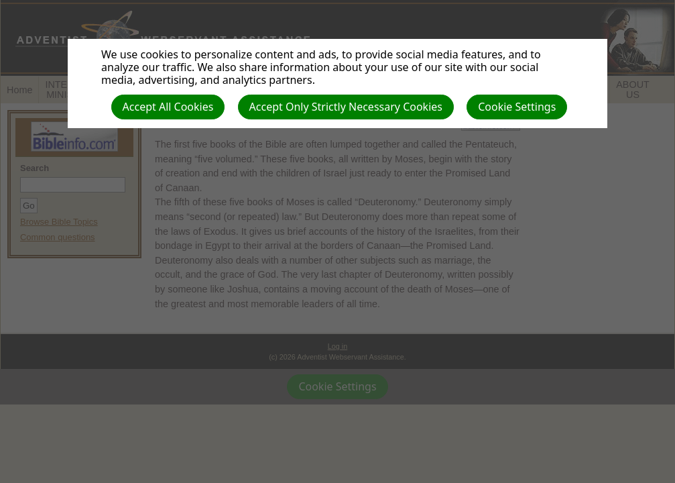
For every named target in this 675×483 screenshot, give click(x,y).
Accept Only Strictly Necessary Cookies (345, 106)
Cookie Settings (517, 106)
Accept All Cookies (168, 106)
